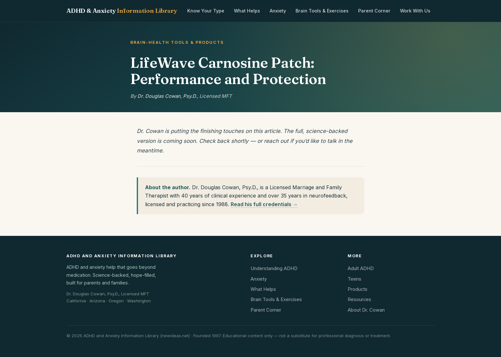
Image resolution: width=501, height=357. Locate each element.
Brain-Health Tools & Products (177, 42)
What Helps (247, 10)
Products (357, 289)
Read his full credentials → (264, 204)
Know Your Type (205, 10)
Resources (359, 299)
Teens (354, 279)
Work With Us (415, 10)
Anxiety (278, 10)
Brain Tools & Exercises (322, 10)
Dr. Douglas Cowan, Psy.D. (167, 96)
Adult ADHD (361, 268)
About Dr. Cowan (366, 310)
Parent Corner (374, 10)
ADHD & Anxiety (121, 10)
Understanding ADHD (273, 268)
